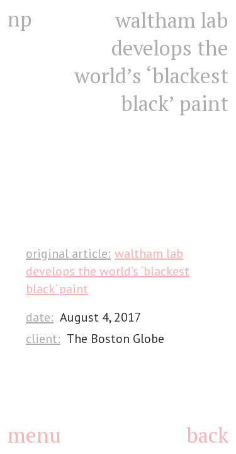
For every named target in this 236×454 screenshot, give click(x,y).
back (207, 434)
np (20, 19)
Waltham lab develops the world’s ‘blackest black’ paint (107, 271)
